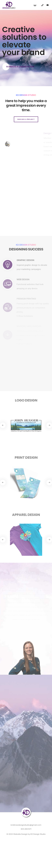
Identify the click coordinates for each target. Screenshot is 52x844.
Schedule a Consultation (18, 66)
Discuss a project (26, 119)
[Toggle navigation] (34, 5)
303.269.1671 (26, 829)
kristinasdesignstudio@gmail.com (26, 825)
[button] (49, 425)
